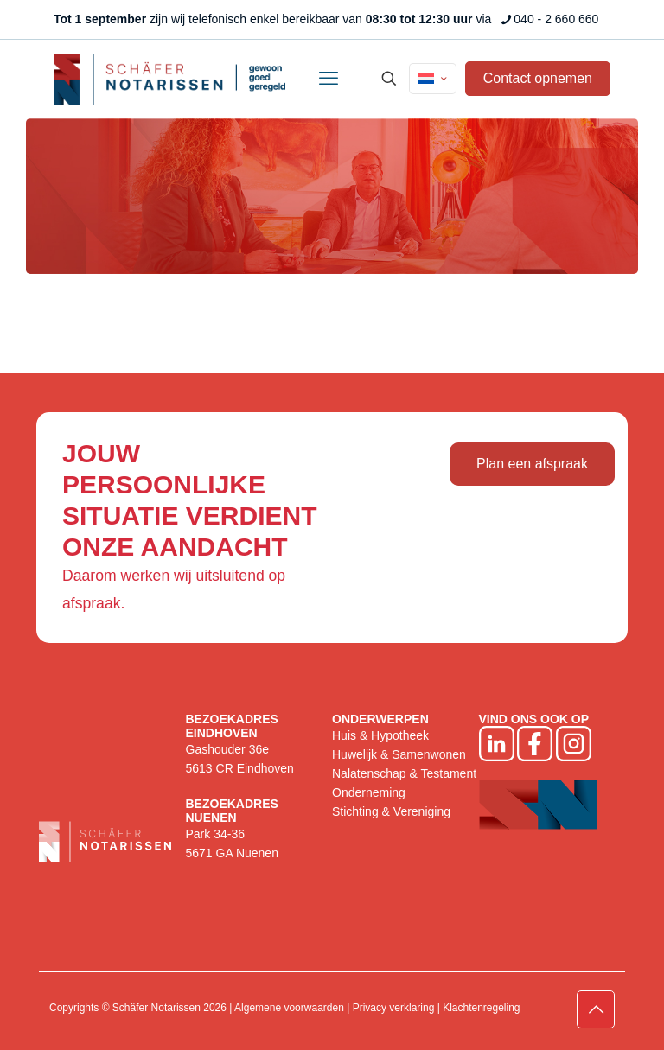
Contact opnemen (537, 78)
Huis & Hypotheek (380, 735)
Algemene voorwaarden (289, 1008)
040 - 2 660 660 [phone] (556, 19)
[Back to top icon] (596, 1009)
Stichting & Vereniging (391, 811)
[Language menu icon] (432, 78)
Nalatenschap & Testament (404, 773)
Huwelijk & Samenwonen (399, 754)
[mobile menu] (328, 78)
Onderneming (368, 792)
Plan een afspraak (532, 463)
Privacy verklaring (394, 1008)
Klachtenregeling (481, 1008)
